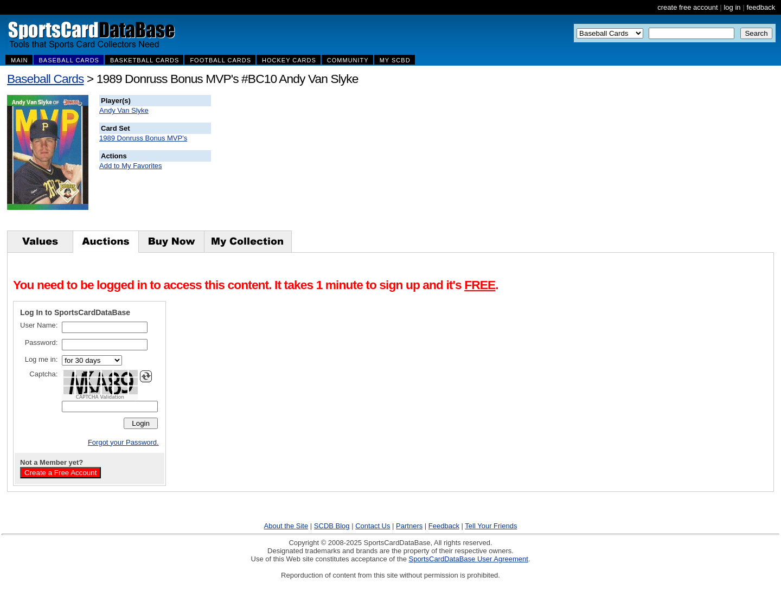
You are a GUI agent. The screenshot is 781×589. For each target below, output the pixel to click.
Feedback (443, 526)
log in (732, 7)
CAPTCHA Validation (100, 397)
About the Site (286, 526)
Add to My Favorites (130, 166)
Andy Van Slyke (124, 110)
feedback (760, 7)
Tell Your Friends (491, 526)
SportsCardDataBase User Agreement (468, 559)
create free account (687, 7)
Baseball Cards (45, 79)
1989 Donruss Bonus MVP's (143, 138)
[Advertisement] (407, 163)
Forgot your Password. (123, 442)
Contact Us (372, 526)
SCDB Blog (332, 526)
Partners (409, 526)
